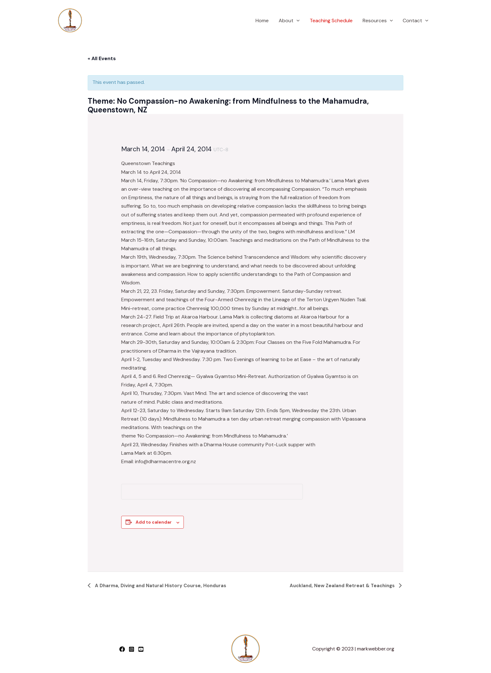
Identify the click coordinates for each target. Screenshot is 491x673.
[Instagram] (131, 649)
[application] (296, 21)
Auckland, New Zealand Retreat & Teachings (343, 585)
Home (262, 20)
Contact (415, 21)
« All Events (102, 58)
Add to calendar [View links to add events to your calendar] (154, 522)
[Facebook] (122, 649)
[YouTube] (141, 649)
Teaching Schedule (331, 20)
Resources (378, 21)
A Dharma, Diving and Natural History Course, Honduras (160, 585)
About (289, 21)
